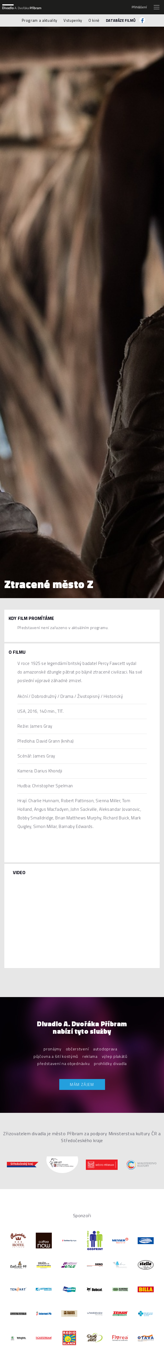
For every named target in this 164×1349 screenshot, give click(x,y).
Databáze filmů (120, 20)
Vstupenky (73, 20)
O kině (94, 20)
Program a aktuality (39, 20)
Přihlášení (139, 7)
